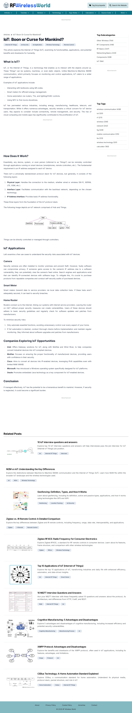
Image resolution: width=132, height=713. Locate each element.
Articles (7, 34)
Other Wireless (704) (105, 40)
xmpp (41, 658)
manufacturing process (66, 631)
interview (64, 453)
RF (27, 5)
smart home (65, 577)
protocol (50, 658)
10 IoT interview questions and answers (57, 442)
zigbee (10, 527)
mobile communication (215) (108, 134)
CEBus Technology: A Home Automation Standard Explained (67, 673)
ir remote (20, 527)
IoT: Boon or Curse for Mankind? (27, 34)
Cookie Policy (67, 705)
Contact (94, 705)
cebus (57, 685)
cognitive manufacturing (47, 631)
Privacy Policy (51, 705)
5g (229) (100, 130)
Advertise (81, 705)
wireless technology (53, 45)
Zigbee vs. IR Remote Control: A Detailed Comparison (33, 519)
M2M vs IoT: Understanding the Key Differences (30, 469)
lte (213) (100, 138)
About (37, 705)
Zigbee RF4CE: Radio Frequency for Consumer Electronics (67, 539)
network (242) (102, 126)
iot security (24, 45)
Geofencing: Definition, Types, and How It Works (62, 492)
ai (79, 631)
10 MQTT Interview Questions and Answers (59, 592)
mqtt (40, 604)
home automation (45, 685)
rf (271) (99, 117)
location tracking (56, 503)
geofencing (43, 503)
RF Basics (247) (103, 49)
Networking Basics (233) (106, 53)
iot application (37, 45)
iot (40, 453)
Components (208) (104, 57)
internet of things (11, 45)
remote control (69, 45)
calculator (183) (103, 146)
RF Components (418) (105, 45)
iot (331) (100, 113)
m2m (15, 480)
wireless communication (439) (109, 109)
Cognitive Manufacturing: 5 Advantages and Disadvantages (67, 619)
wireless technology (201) (107, 142)
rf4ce (50, 550)
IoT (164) (100, 61)
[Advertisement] (66, 26)
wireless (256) (102, 122)
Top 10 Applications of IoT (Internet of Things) (60, 566)
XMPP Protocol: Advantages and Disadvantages (61, 646)
